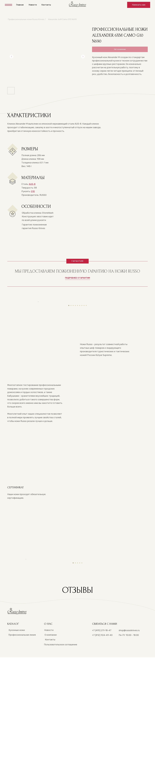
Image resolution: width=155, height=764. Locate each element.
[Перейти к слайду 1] (68, 361)
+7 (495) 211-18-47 (101, 737)
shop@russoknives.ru (129, 737)
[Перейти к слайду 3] (73, 361)
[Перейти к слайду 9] (86, 361)
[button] (138, 5)
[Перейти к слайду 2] (70, 361)
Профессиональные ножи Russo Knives (26, 19)
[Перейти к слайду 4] (75, 361)
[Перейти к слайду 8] (84, 361)
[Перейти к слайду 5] (77, 361)
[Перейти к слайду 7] (81, 361)
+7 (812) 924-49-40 (102, 741)
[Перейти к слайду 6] (79, 361)
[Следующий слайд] (83, 56)
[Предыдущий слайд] (11, 56)
